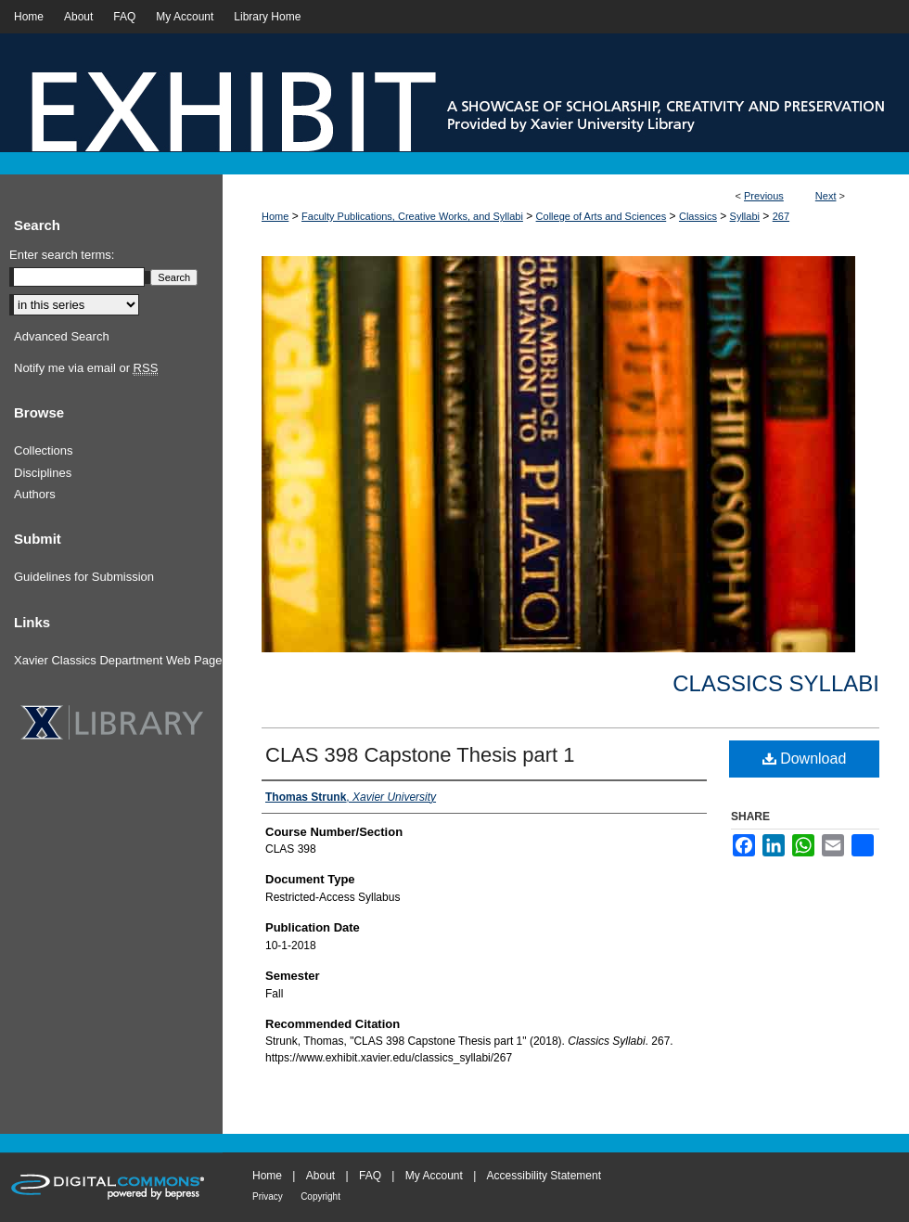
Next (826, 195)
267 (781, 216)
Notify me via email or (86, 368)
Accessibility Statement (544, 1175)
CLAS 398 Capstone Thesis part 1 (419, 754)
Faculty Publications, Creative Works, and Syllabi (412, 216)
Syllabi (745, 216)
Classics (698, 216)
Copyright (320, 1196)
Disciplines (42, 473)
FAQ (370, 1175)
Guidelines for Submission (84, 577)
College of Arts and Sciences (601, 216)
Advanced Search (61, 336)
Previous (764, 195)
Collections (43, 450)
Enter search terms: (61, 255)
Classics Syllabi (775, 683)
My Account (434, 1175)
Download (804, 758)
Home (275, 216)
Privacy (267, 1196)
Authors (35, 494)
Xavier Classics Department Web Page (118, 660)
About (320, 1175)
